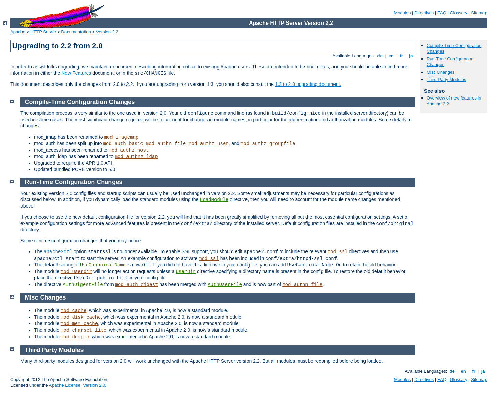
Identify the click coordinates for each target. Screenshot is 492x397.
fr (401, 55)
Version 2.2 (107, 31)
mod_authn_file (166, 144)
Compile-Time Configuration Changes (80, 101)
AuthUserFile (225, 284)
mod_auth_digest (136, 284)
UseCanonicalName (103, 265)
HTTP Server (43, 31)
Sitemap (479, 12)
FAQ (441, 12)
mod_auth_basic (123, 144)
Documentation (76, 31)
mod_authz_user (209, 144)
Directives (424, 12)
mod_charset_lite (83, 330)
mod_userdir (76, 271)
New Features (76, 73)
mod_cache (74, 311)
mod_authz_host (129, 150)
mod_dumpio (75, 337)
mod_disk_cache (81, 317)
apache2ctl (58, 252)
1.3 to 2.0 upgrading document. (308, 84)
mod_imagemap (121, 137)
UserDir (186, 271)
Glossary (458, 12)
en (391, 55)
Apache (17, 31)
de (380, 55)
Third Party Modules (446, 79)
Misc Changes (440, 72)
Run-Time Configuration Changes (74, 182)
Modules (402, 12)
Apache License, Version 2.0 (77, 385)
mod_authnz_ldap (136, 156)
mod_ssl (338, 252)
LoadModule (214, 199)
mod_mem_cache (79, 323)
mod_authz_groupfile (268, 144)
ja (411, 55)
